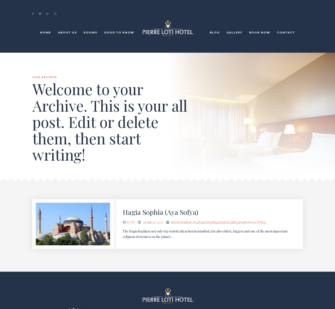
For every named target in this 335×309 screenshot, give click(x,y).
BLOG (215, 32)
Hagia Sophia (207, 222)
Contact (286, 32)
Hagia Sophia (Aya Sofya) (160, 212)
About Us (67, 32)
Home (45, 32)
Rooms (90, 32)
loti (131, 222)
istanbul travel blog (252, 222)
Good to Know (119, 32)
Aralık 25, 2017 (153, 222)
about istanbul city (184, 222)
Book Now (259, 32)
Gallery (234, 32)
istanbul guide (227, 222)
